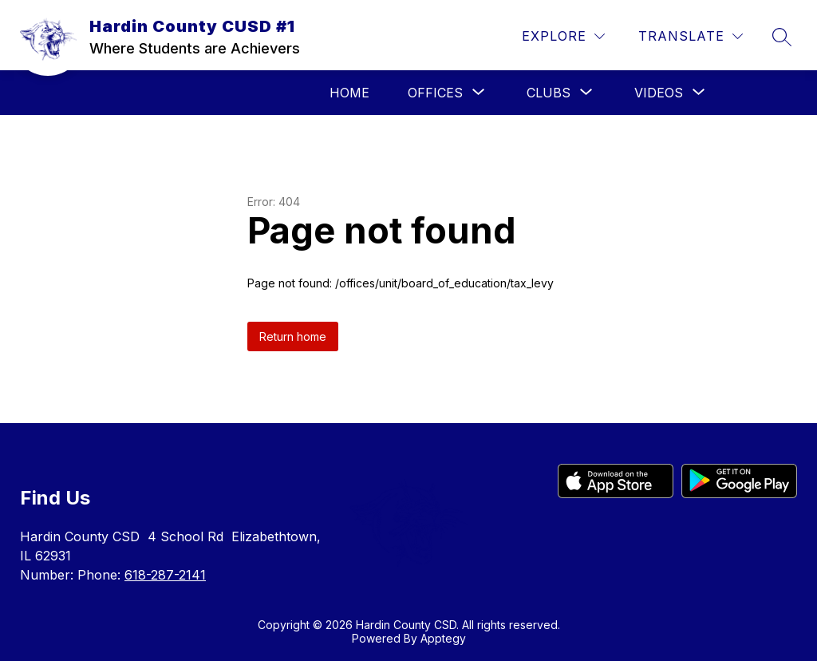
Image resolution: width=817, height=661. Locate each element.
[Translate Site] (690, 36)
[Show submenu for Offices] (435, 92)
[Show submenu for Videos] (658, 92)
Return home (292, 336)
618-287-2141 (165, 575)
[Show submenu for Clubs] (548, 92)
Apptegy (443, 638)
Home (349, 93)
